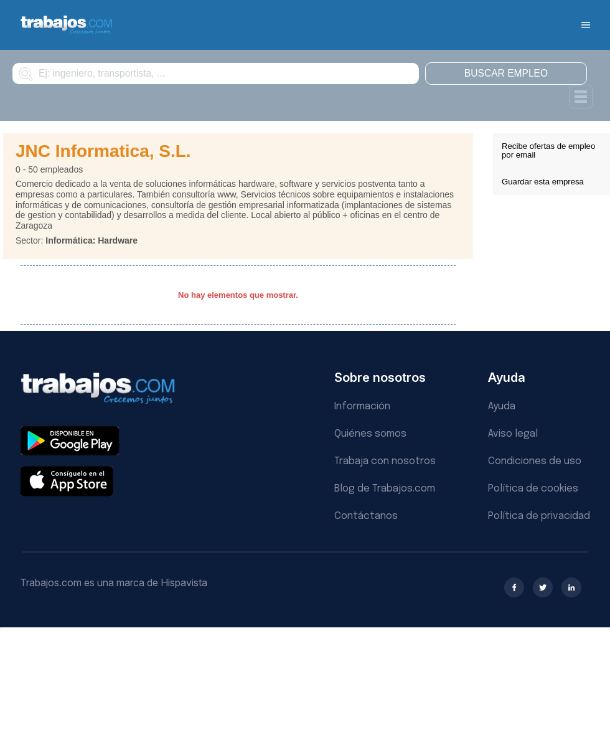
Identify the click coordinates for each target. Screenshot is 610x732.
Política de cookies (533, 488)
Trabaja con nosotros (385, 461)
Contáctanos (366, 516)
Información (362, 406)
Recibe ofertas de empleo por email (548, 150)
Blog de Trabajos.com (384, 488)
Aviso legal (513, 434)
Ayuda (501, 406)
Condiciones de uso (534, 461)
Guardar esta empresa (543, 181)
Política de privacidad (539, 516)
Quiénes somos (370, 434)
